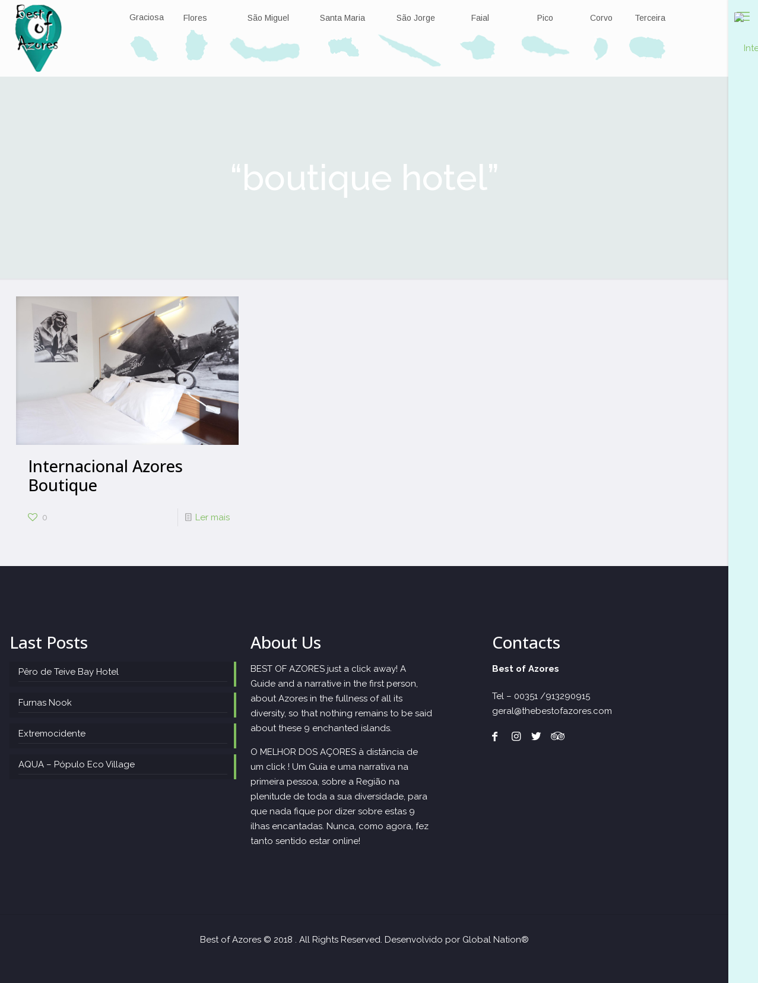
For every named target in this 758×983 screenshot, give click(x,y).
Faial (480, 18)
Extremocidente (51, 733)
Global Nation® (495, 939)
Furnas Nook (45, 702)
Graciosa (146, 17)
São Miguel (268, 18)
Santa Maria (342, 18)
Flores (194, 18)
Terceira (650, 18)
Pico (545, 18)
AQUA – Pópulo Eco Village (76, 764)
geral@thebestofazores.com (552, 711)
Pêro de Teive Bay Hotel (68, 671)
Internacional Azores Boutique (105, 475)
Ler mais (212, 517)
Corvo (601, 18)
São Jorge (416, 18)
